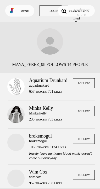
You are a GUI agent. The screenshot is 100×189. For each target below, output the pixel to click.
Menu (25, 11)
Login (53, 10)
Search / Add (74, 11)
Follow (84, 83)
